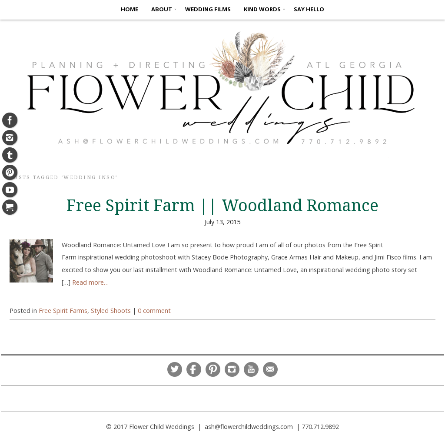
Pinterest (213, 369)
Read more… (90, 282)
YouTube (251, 369)
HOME (129, 9)
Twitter (174, 369)
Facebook (193, 369)
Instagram (232, 369)
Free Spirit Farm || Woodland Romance (222, 205)
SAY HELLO (309, 9)
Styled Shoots (111, 310)
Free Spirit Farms (63, 310)
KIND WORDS (262, 9)
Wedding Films (208, 9)
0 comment (154, 310)
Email (270, 369)
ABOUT (161, 9)
